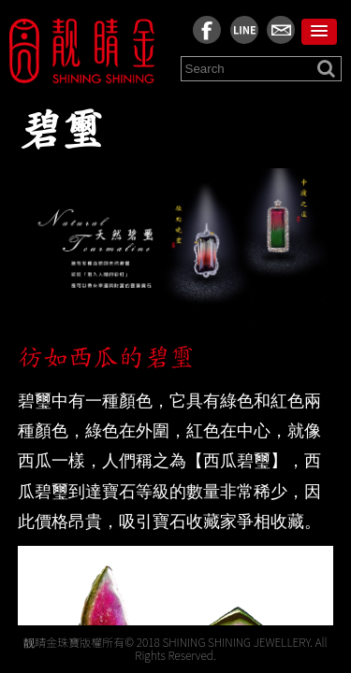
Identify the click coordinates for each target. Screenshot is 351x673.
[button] (319, 32)
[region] (176, 359)
